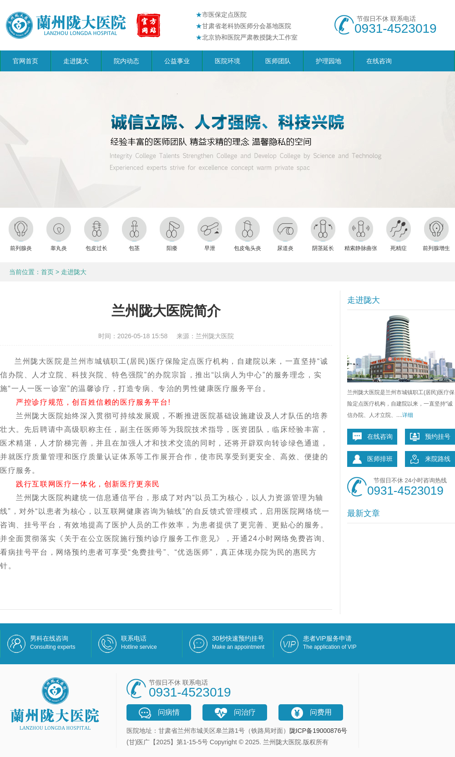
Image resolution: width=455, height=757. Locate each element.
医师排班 (372, 459)
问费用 (311, 713)
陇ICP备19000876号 (318, 730)
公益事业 (177, 61)
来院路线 (430, 459)
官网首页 (25, 61)
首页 (47, 272)
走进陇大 (76, 61)
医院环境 (227, 61)
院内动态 (126, 61)
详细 (407, 415)
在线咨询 (379, 61)
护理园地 (328, 61)
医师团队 (278, 61)
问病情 (159, 713)
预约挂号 (430, 436)
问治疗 (235, 713)
